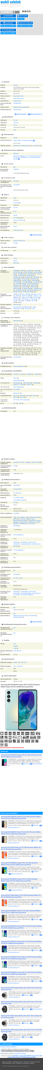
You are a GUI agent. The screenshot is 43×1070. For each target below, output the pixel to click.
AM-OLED (15, 217)
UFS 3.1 (15, 181)
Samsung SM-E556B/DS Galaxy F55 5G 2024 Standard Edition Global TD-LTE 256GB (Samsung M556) (21, 817)
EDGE (27, 294)
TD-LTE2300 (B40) (37, 282)
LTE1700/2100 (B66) (32, 283)
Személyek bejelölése (26, 544)
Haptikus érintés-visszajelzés (20, 107)
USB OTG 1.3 (16, 384)
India (22, 662)
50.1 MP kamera (17, 493)
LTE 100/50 (28, 297)
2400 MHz (15, 153)
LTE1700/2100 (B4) (18, 277)
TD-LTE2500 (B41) (20, 283)
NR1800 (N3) (25, 285)
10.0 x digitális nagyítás (19, 500)
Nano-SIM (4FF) (17, 304)
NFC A (14, 403)
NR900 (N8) (25, 287)
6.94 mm (15, 207)
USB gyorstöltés (27, 383)
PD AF (14, 502)
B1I (14, 473)
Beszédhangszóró (26, 307)
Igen (14, 167)
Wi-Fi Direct (16, 399)
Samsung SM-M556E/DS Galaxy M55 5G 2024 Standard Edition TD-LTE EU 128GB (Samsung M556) (21, 942)
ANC (21, 308)
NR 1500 (20, 300)
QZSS (38, 462)
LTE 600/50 (24, 299)
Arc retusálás (32, 523)
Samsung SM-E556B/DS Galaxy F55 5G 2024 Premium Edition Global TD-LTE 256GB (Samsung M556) (21, 833)
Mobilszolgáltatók (8, 30)
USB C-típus (16, 263)
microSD (21, 374)
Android (15, 137)
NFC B (20, 403)
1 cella (14, 648)
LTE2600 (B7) (36, 277)
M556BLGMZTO (17, 103)
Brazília (15, 662)
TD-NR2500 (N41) (20, 290)
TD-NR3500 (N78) (27, 291)
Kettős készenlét (17, 320)
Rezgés (34, 307)
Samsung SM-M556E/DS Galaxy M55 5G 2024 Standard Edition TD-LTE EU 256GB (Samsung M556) (21, 927)
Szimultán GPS (16, 462)
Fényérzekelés (32, 615)
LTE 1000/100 (32, 299)
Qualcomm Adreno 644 (19, 240)
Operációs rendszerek (25, 23)
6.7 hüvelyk (16, 202)
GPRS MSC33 (21, 294)
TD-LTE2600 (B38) (26, 282)
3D (14, 609)
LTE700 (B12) (25, 278)
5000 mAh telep (17, 650)
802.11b (22, 395)
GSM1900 (36, 270)
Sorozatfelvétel (32, 520)
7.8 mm (15, 125)
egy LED (15, 513)
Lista (14, 19)
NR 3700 (34, 300)
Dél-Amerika (20, 666)
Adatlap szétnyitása (21, 114)
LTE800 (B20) (16, 280)
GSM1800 (29, 270)
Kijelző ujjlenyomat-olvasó (19, 615)
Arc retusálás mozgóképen (27, 594)
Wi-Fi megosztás (24, 399)
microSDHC (29, 374)
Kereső (2, 19)
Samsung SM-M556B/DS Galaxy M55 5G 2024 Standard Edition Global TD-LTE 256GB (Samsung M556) (25, 1056)
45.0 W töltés (16, 389)
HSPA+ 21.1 (36, 296)
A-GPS (22, 462)
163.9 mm (15, 122)
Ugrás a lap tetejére (7, 1062)
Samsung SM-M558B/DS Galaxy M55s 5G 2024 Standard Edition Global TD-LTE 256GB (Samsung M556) (19, 880)
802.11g (28, 395)
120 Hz (15, 226)
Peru (25, 662)
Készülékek (8, 16)
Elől (14, 570)
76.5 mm (15, 120)
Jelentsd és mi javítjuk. (20, 1053)
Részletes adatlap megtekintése (9, 1046)
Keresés (16, 12)
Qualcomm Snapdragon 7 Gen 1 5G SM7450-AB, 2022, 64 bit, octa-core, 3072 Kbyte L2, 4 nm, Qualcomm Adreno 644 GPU (27, 157)
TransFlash (16, 374)
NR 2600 (27, 300)
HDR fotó (15, 519)
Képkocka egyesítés (34, 517)
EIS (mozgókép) (21, 517)
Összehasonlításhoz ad (35, 114)
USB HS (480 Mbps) (18, 380)
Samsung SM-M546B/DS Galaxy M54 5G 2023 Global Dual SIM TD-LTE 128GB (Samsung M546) (21, 756)
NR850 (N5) (34, 285)
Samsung (15, 85)
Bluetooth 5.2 (16, 393)
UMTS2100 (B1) (17, 272)
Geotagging (28, 462)
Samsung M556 (17, 101)
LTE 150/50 (36, 297)
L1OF (14, 466)
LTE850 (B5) (28, 277)
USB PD (22, 384)
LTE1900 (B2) (21, 275)
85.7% (14, 211)
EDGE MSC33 (34, 294)
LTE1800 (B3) (30, 275)
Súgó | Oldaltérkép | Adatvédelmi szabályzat (23, 1063)
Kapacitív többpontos (18, 366)
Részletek (25, 763)
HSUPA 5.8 (24, 296)
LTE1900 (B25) (25, 280)
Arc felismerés (36, 145)
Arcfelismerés (30, 522)
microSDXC (36, 374)
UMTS (39, 294)
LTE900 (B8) (16, 278)
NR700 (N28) (16, 288)
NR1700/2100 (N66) (32, 290)
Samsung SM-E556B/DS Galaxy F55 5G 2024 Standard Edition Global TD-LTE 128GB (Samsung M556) (21, 911)
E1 (14, 469)
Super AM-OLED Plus (18, 220)
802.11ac (15, 397)
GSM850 (15, 270)
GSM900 (22, 270)
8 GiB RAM (16, 169)
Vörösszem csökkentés (25, 519)
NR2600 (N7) (16, 287)
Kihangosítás (16, 308)
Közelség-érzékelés (17, 617)
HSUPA (17, 296)
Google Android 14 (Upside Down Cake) (23, 140)
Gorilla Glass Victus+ (18, 230)
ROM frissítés (23, 16)
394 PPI (15, 215)
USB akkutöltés (17, 383)
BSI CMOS (15, 485)
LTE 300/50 (16, 299)
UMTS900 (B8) (31, 274)
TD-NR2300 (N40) (37, 288)
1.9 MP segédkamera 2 (19, 550)
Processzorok (8, 23)
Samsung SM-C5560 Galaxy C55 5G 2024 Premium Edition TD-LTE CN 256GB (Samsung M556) (21, 848)
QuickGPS (34, 462)
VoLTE (33, 308)
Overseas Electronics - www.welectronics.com (12, 747)
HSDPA (29, 296)
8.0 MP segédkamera (18, 535)
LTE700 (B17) (33, 278)
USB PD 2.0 (29, 384)
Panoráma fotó (23, 522)
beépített (15, 646)
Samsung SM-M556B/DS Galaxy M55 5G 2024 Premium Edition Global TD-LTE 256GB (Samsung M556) (21, 958)
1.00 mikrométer (17, 489)
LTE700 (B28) (16, 282)
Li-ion (14, 643)
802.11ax (22, 397)
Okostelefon (16, 109)
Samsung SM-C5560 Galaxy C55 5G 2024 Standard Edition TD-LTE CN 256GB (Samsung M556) (21, 896)
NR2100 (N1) (16, 285)
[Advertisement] (21, 57)
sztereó (15, 258)
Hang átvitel (16, 307)
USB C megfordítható (18, 387)
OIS (26, 517)
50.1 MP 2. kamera (18, 578)
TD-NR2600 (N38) (26, 288)
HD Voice (27, 308)
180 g (14, 130)
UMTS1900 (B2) (27, 272)
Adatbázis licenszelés (18, 1062)
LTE (22, 297)
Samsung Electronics (18, 96)
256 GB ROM (16, 185)
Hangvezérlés (16, 145)
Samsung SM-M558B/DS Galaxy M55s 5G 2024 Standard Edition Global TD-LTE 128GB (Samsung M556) (19, 864)
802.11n (35, 395)
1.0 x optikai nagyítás (18, 497)
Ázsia (14, 666)
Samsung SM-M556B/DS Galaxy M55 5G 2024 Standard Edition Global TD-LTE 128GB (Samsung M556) (21, 973)
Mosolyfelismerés (23, 523)
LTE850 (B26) (35, 280)
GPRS (14, 294)
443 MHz (15, 243)
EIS (14, 517)
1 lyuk (14, 198)
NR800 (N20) (33, 287)
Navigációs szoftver (25, 145)
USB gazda (35, 383)
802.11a (15, 395)
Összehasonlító (9, 19)
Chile (19, 662)
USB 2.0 (15, 378)
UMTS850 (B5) (21, 274)
